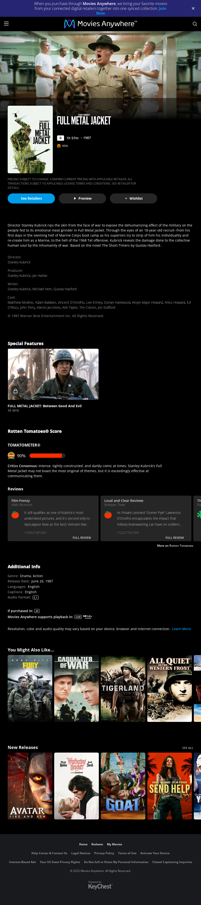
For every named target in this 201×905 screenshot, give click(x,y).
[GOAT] (123, 786)
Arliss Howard (175, 302)
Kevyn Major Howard (147, 302)
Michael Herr (42, 289)
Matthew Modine (20, 302)
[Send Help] (169, 786)
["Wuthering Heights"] (76, 786)
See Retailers (31, 198)
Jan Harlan (39, 275)
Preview (82, 198)
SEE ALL (187, 748)
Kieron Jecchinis (48, 307)
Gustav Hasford (65, 289)
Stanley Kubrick (19, 262)
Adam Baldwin (45, 302)
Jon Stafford (106, 307)
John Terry (27, 307)
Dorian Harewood (117, 302)
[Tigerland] (123, 688)
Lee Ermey (94, 302)
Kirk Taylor (69, 307)
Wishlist (133, 198)
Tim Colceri (87, 307)
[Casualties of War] (76, 688)
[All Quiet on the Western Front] (169, 688)
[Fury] (30, 688)
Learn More (181, 629)
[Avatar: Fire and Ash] (30, 786)
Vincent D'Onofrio (71, 302)
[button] (53, 374)
